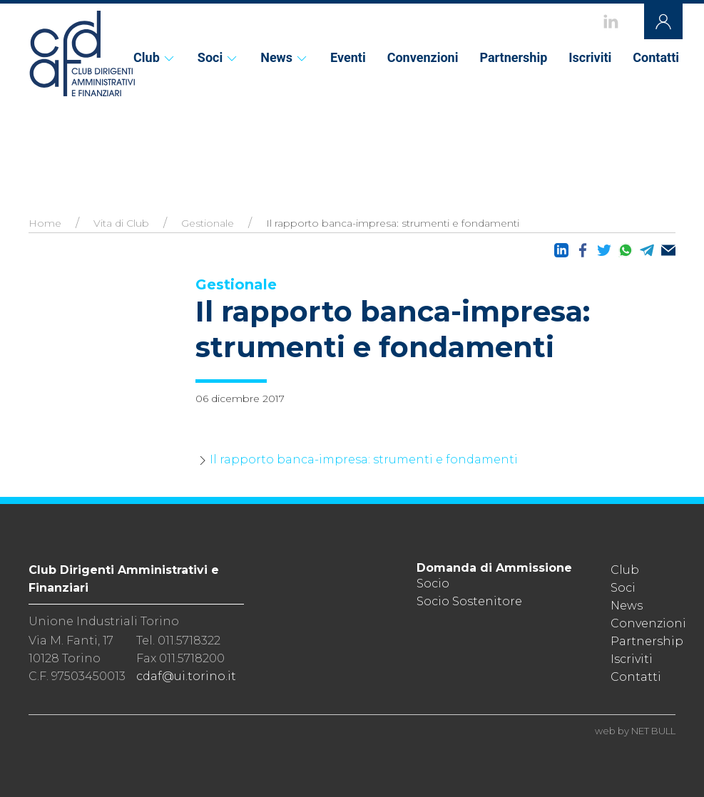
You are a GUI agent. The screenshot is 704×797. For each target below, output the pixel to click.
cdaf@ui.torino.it (186, 676)
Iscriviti (589, 57)
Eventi (348, 57)
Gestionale (207, 223)
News (284, 57)
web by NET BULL (635, 730)
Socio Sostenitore (469, 601)
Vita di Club (121, 223)
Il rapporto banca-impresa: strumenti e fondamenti (364, 459)
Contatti (656, 57)
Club (154, 57)
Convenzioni (423, 57)
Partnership (513, 57)
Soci (218, 57)
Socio (433, 583)
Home (45, 223)
